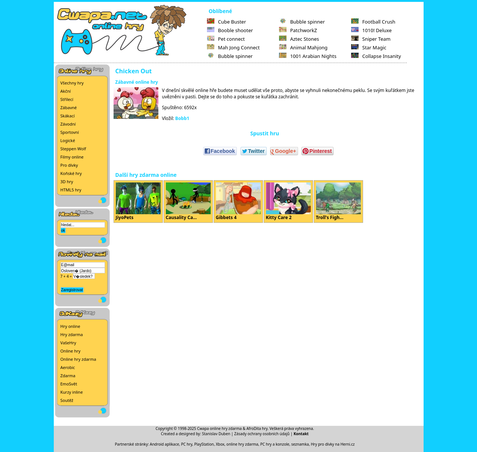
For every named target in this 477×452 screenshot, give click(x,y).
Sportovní (70, 132)
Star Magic (369, 47)
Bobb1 (182, 118)
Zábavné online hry (136, 82)
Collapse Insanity (376, 56)
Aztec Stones (299, 39)
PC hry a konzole (274, 444)
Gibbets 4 (238, 201)
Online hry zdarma (78, 359)
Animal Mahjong (303, 47)
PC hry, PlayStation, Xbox (202, 444)
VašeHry (68, 342)
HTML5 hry (71, 190)
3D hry (67, 181)
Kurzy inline (72, 392)
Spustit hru (264, 133)
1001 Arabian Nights (308, 56)
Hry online (70, 326)
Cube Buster (226, 21)
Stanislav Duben (216, 433)
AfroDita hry (257, 428)
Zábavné (69, 107)
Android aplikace (164, 444)
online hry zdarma (242, 444)
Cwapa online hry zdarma (219, 428)
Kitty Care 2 (288, 201)
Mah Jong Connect (233, 47)
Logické (68, 140)
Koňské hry (71, 173)
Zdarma (68, 375)
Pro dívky (69, 165)
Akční (66, 91)
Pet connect (226, 39)
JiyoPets (138, 201)
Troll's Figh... (338, 201)
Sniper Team (371, 39)
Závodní (68, 124)
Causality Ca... (188, 201)
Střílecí (67, 99)
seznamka (300, 444)
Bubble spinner (230, 56)
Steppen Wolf (73, 148)
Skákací (68, 116)
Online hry (71, 351)
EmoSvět (69, 384)
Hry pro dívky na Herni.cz (332, 444)
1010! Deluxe (371, 30)
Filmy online (72, 157)
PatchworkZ (298, 30)
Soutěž (67, 400)
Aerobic (68, 367)
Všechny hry (72, 83)
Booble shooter (230, 30)
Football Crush (373, 21)
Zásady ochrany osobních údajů (261, 433)
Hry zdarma (72, 334)
